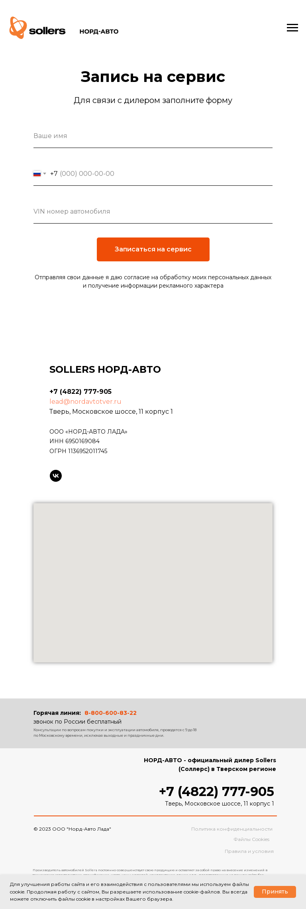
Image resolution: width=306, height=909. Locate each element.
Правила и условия (249, 851)
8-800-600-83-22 (110, 712)
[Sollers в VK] (56, 476)
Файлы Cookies (251, 839)
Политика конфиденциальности (232, 829)
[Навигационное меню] (292, 28)
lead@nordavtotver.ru (85, 401)
